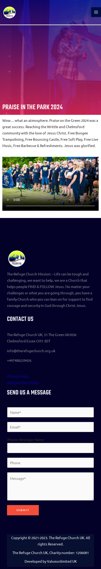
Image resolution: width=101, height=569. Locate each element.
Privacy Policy (18, 376)
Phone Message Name (25, 439)
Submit (22, 510)
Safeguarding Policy (23, 382)
